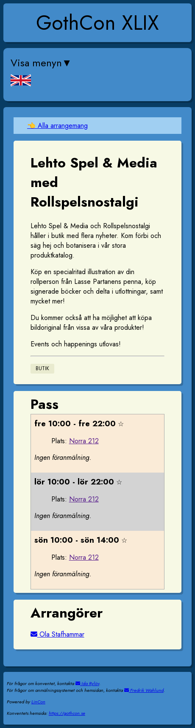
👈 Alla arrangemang (57, 125)
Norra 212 (84, 441)
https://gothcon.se (67, 713)
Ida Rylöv (87, 683)
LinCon (38, 701)
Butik (42, 369)
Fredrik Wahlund (144, 690)
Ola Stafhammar (57, 634)
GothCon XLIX (97, 22)
